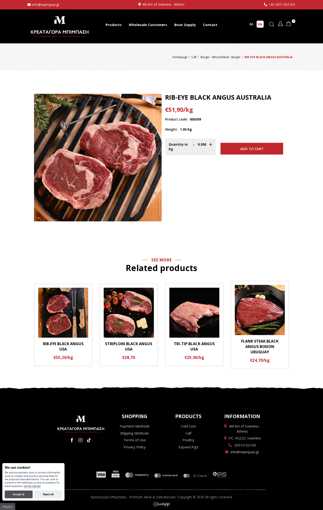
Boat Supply (185, 24)
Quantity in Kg (178, 146)
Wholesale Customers (148, 24)
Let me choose (32, 486)
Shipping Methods (134, 433)
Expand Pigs (188, 447)
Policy (7, 507)
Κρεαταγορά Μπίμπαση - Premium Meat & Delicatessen (59, 25)
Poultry (188, 440)
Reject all (48, 494)
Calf (188, 433)
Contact (210, 24)
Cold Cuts (188, 426)
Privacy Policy (135, 447)
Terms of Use (134, 440)
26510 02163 (245, 445)
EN (260, 24)
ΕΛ (251, 24)
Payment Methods (135, 426)
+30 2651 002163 (281, 4)
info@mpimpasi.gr (45, 4)
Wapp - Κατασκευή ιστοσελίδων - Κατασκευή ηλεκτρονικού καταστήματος (161, 504)
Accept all (18, 494)
